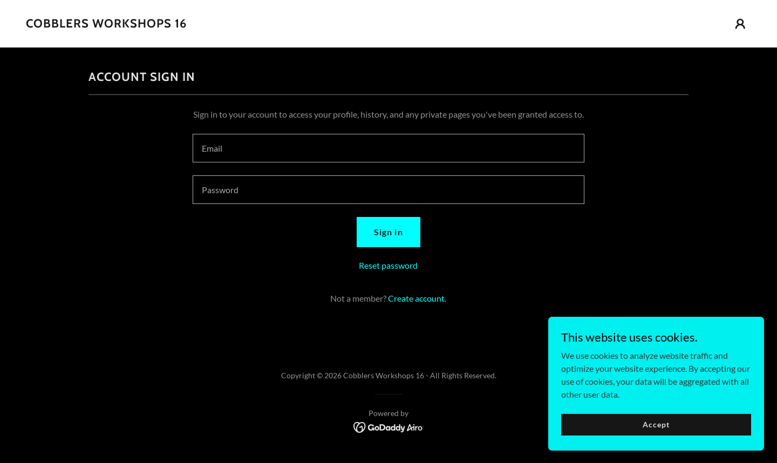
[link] (106, 24)
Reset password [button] (388, 265)
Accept (656, 424)
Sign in (388, 232)
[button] (740, 24)
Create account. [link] (417, 298)
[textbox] (388, 148)
